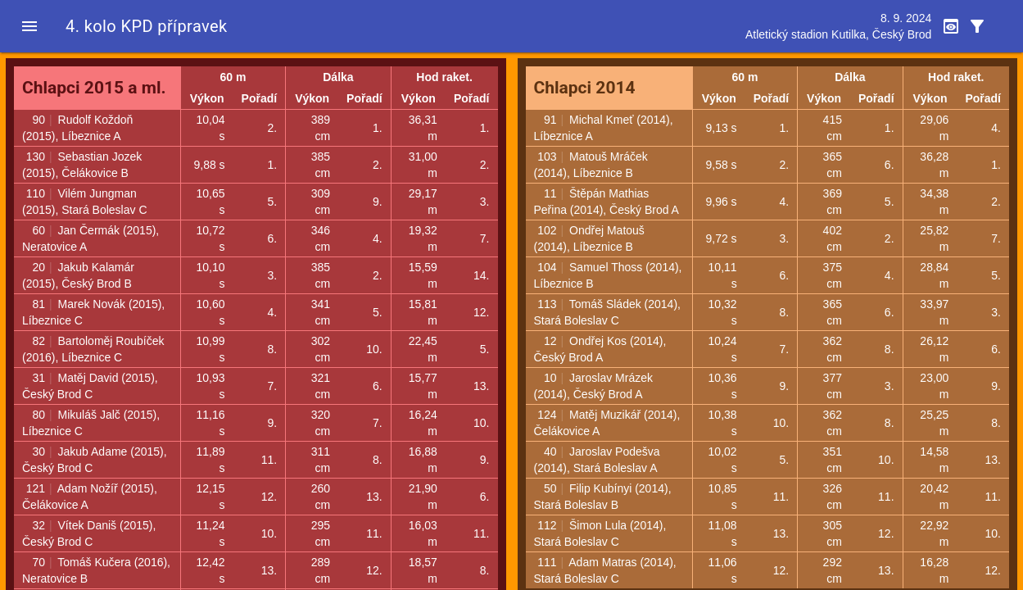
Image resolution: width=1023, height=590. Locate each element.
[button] (29, 26)
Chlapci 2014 (585, 88)
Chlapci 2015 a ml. (94, 88)
